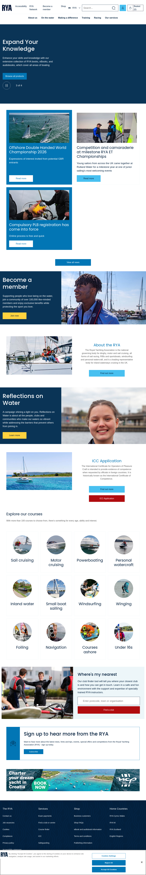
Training (86, 18)
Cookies (6, 829)
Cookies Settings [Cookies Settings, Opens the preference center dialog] (109, 856)
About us (32, 18)
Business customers (82, 816)
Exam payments (45, 816)
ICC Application (107, 498)
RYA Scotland (115, 829)
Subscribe (33, 752)
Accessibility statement (12, 850)
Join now (14, 316)
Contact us (7, 816)
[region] (73, 862)
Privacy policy (8, 843)
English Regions (116, 836)
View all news (73, 262)
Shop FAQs (79, 823)
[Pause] (7, 85)
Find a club (109, 710)
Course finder (44, 829)
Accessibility (21, 6)
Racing (97, 18)
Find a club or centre (46, 823)
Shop (63, 6)
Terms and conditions (82, 836)
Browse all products (14, 76)
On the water (47, 18)
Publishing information (83, 843)
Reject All (109, 863)
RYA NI (113, 823)
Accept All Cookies (109, 870)
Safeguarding (43, 843)
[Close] (142, 862)
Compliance (7, 836)
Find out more (106, 373)
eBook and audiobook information (88, 829)
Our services (111, 18)
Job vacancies (8, 823)
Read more (21, 178)
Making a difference (68, 18)
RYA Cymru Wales (117, 816)
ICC (40, 836)
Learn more (14, 435)
